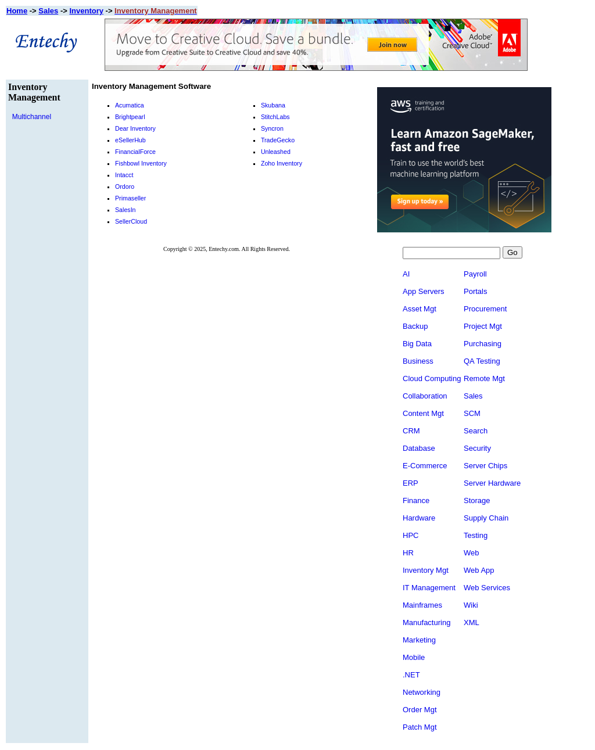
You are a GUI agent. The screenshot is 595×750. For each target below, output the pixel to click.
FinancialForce (135, 151)
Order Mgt (420, 710)
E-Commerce (425, 466)
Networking (421, 693)
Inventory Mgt (426, 571)
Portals (488, 292)
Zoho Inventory (281, 163)
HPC (410, 536)
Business (418, 362)
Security (490, 449)
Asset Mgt (419, 310)
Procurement (497, 310)
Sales (48, 10)
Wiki (483, 606)
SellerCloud (131, 221)
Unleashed (276, 151)
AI (406, 275)
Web (484, 554)
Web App (491, 571)
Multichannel (31, 117)
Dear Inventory (135, 128)
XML (484, 623)
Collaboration (425, 397)
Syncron (272, 128)
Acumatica (129, 105)
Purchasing (495, 344)
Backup (415, 327)
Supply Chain (498, 519)
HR (408, 554)
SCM (484, 414)
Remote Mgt (497, 379)
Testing (488, 536)
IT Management (429, 588)
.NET (411, 676)
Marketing (419, 641)
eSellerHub (130, 140)
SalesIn (125, 209)
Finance (416, 501)
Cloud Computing (432, 379)
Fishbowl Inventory (141, 163)
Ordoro (124, 186)
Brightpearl (130, 116)
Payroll (488, 275)
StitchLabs (275, 116)
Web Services (499, 588)
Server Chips (498, 466)
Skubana (273, 105)
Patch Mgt (420, 728)
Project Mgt (495, 327)
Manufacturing (426, 623)
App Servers (424, 292)
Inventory (86, 10)
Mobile (414, 658)
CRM (411, 432)
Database (419, 449)
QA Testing (494, 362)
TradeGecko (278, 140)
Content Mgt (423, 414)
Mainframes (422, 606)
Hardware (419, 519)
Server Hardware (504, 484)
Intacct (124, 174)
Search (488, 432)
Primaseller (130, 198)
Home (16, 10)
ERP (410, 484)
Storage (489, 501)
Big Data (417, 344)
